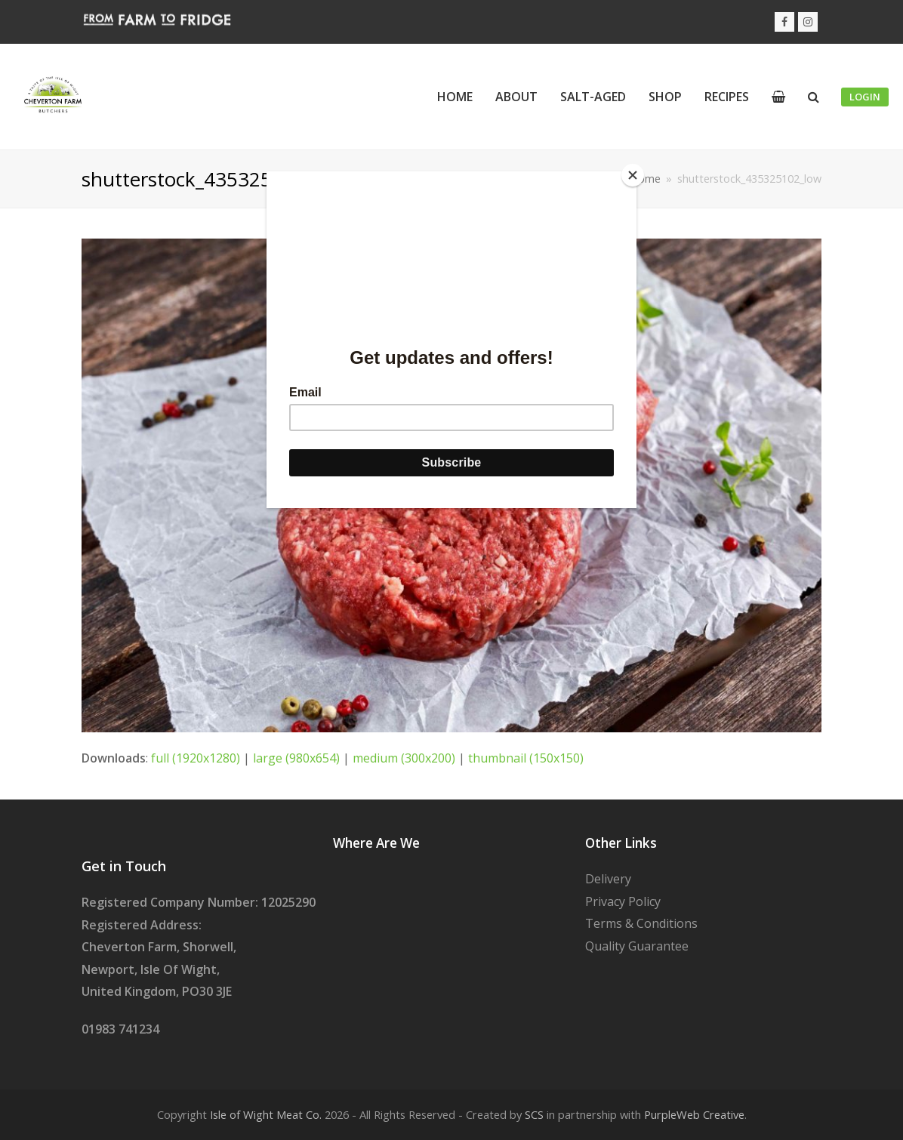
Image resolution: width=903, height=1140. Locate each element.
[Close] (632, 175)
